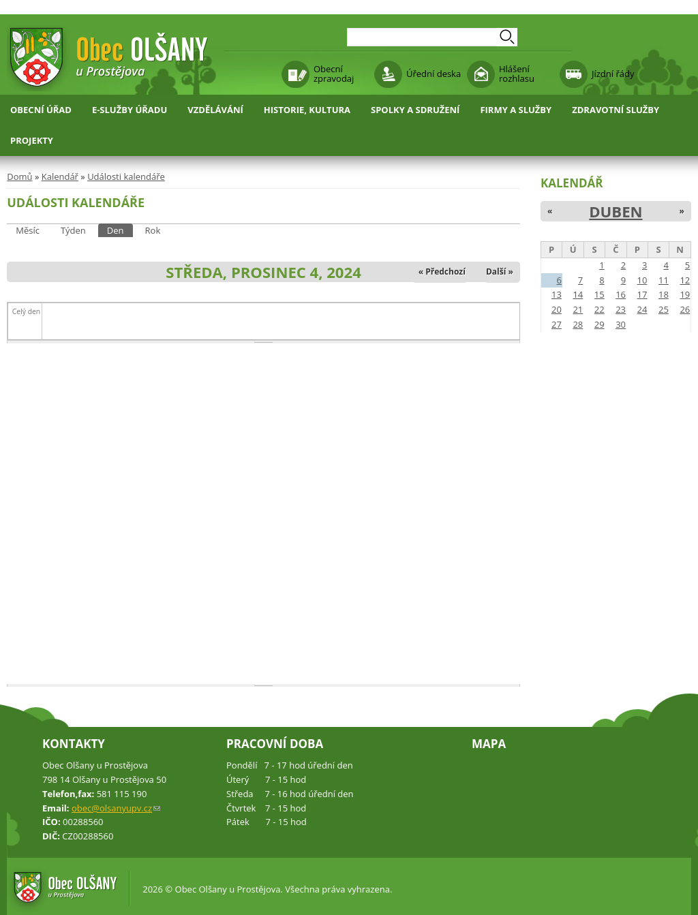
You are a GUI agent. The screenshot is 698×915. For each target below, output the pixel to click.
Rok (153, 230)
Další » (499, 271)
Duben (615, 211)
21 (578, 309)
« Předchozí (442, 271)
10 (642, 280)
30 (621, 324)
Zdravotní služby (615, 110)
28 (578, 324)
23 (621, 309)
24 (642, 309)
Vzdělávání (215, 110)
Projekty (31, 140)
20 (556, 309)
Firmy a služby (515, 110)
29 (599, 324)
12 (685, 280)
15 (599, 294)
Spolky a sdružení (415, 110)
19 (685, 294)
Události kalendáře (126, 176)
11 (663, 280)
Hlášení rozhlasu (516, 73)
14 (578, 294)
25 (663, 309)
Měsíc (28, 230)
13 (556, 294)
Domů (19, 176)
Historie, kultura (307, 110)
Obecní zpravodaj (334, 73)
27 (556, 324)
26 (685, 309)
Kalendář (60, 176)
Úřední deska (433, 73)
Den (120, 229)
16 (621, 294)
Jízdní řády (613, 73)
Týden (73, 230)
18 (663, 294)
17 (642, 294)
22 (599, 309)
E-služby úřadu (129, 110)
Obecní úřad (41, 110)
